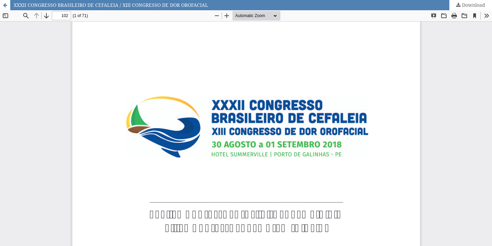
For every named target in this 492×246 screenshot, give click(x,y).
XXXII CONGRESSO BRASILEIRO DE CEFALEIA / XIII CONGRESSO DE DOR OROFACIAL (111, 5)
